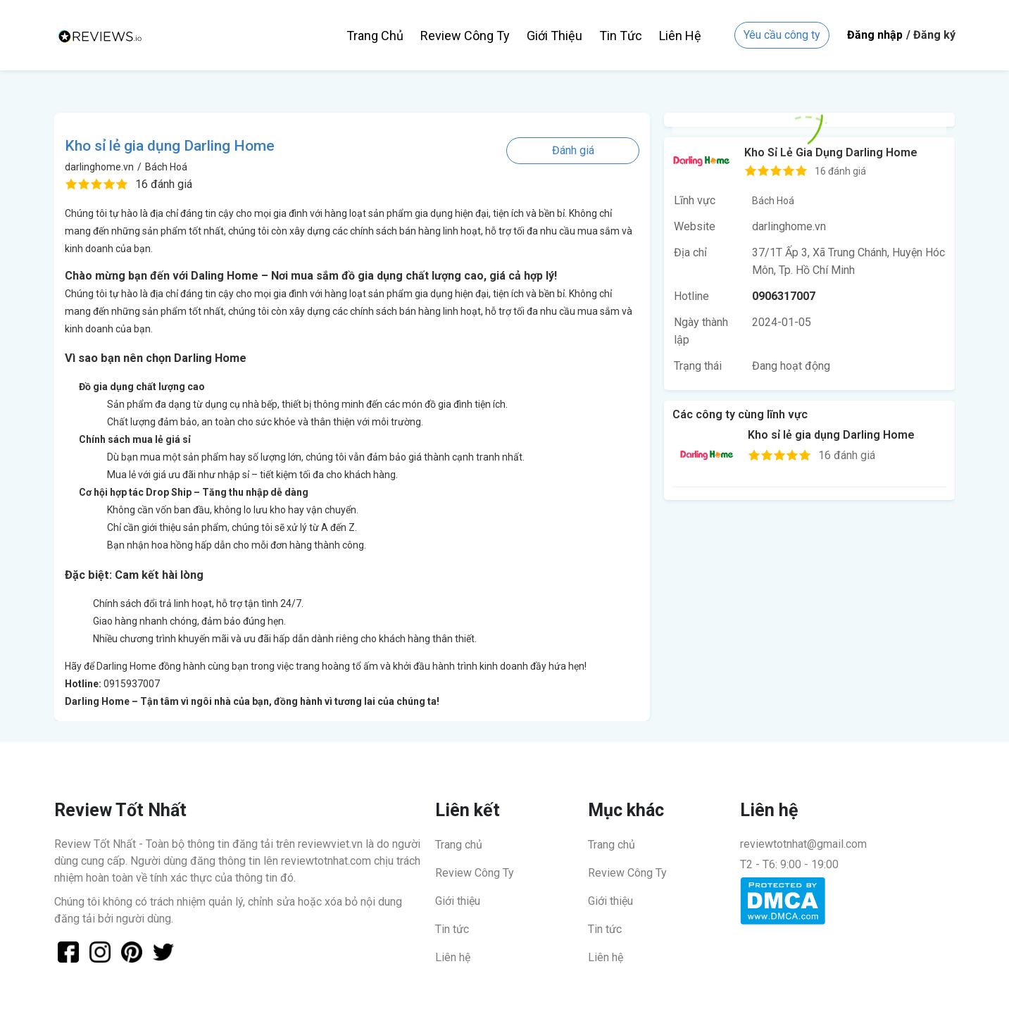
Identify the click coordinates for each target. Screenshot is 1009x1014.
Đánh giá (573, 150)
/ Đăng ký (930, 35)
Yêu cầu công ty (782, 35)
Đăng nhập (875, 35)
